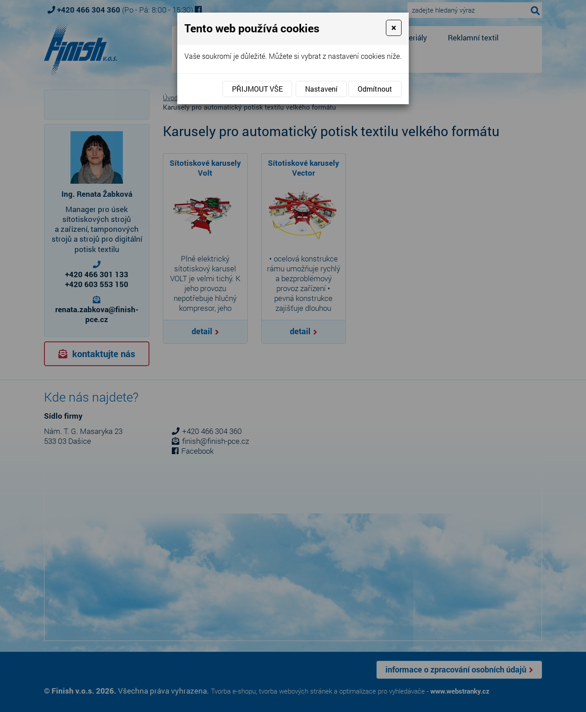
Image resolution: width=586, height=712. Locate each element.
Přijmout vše (257, 88)
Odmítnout (375, 88)
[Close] (394, 28)
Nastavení (321, 88)
